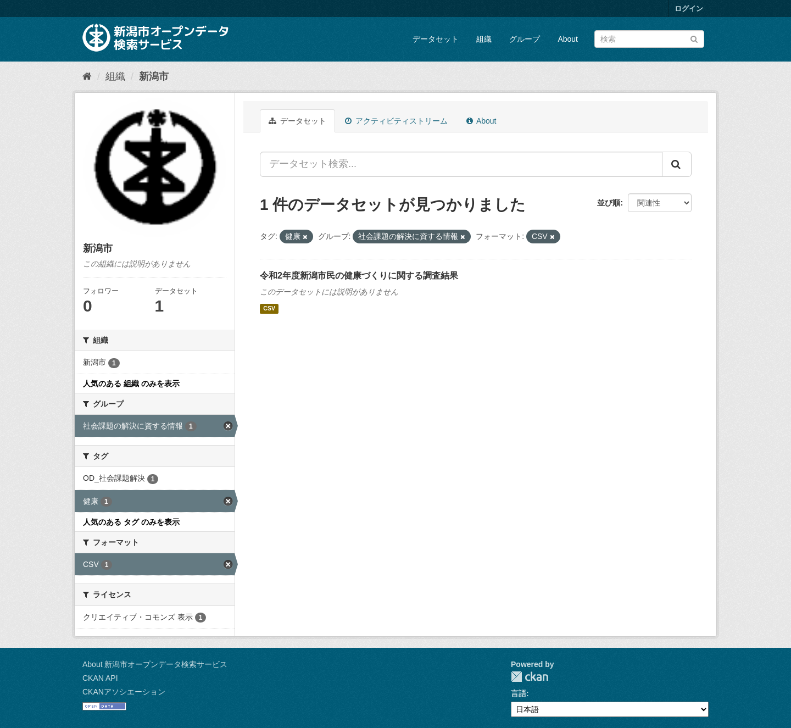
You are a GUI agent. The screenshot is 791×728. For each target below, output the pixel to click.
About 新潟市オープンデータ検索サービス (154, 664)
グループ (524, 39)
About (568, 39)
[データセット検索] (649, 39)
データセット (436, 39)
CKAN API (100, 678)
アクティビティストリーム (396, 120)
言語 (518, 693)
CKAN (529, 676)
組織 (484, 39)
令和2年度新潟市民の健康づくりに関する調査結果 (359, 275)
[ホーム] (87, 76)
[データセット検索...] (461, 164)
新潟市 (154, 76)
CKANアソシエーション (123, 691)
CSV (269, 308)
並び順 (608, 202)
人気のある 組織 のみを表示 (131, 383)
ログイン (689, 8)
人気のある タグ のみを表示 (131, 522)
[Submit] (694, 38)
